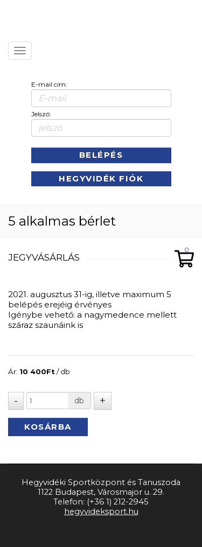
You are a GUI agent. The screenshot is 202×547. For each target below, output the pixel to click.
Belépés (101, 155)
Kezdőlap (70, 16)
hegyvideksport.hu (101, 511)
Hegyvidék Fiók (101, 178)
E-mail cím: (49, 84)
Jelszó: (41, 114)
